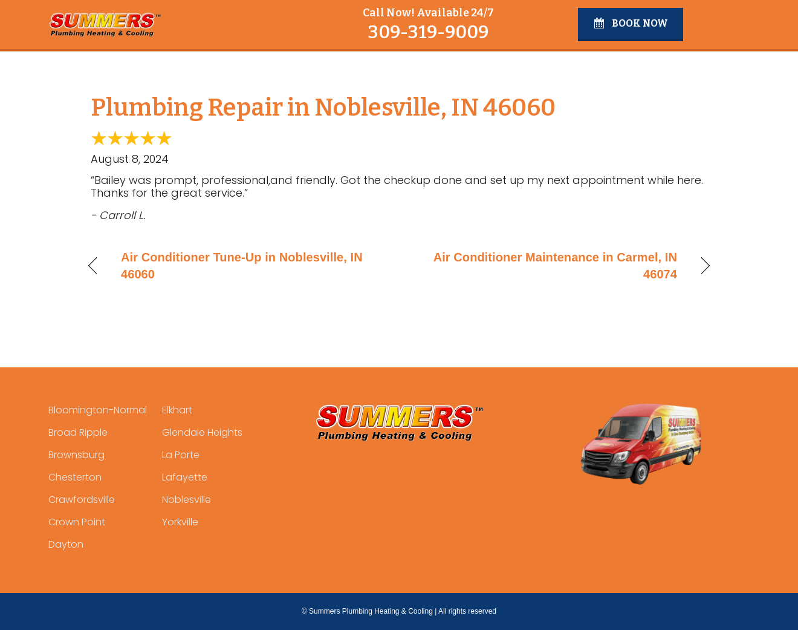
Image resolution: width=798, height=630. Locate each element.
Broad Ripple (78, 432)
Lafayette (184, 477)
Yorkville (180, 522)
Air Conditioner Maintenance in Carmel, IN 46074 (547, 266)
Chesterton (75, 477)
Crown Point (76, 522)
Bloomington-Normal (97, 410)
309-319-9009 (428, 32)
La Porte (180, 455)
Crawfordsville (81, 500)
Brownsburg (76, 455)
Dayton (65, 544)
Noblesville (186, 500)
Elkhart (177, 410)
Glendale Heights (202, 432)
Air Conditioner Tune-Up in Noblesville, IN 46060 (242, 266)
